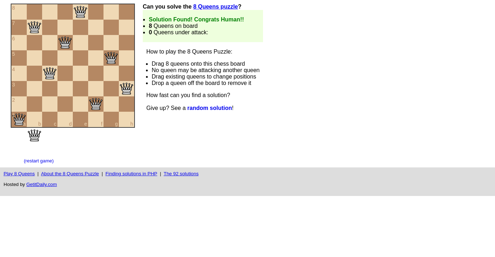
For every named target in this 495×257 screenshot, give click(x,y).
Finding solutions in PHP (131, 173)
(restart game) (39, 160)
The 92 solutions (181, 173)
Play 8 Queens (19, 173)
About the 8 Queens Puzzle (70, 173)
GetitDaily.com (41, 184)
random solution (209, 108)
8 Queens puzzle (215, 7)
